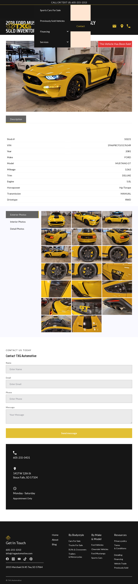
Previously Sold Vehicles (52, 20)
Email (8, 378)
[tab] (16, 120)
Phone (9, 392)
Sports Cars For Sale (50, 10)
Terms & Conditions (120, 547)
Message (10, 407)
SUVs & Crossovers (77, 549)
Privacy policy (120, 541)
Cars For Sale (74, 541)
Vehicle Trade (120, 563)
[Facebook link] (7, 558)
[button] (52, 31)
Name (8, 363)
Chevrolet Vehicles (99, 549)
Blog (54, 544)
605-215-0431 (21, 457)
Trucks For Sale (76, 545)
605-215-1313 (13, 549)
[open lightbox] (56, 220)
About (55, 539)
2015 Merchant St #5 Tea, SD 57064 (24, 567)
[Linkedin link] (42, 558)
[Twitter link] (36, 558)
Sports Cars (96, 558)
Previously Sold (121, 567)
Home (55, 534)
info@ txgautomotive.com (19, 553)
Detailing (118, 555)
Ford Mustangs (98, 553)
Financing (118, 559)
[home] (20, 26)
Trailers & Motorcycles (75, 555)
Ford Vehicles (97, 545)
